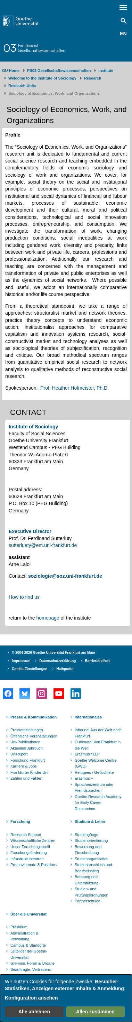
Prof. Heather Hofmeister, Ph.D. (74, 388)
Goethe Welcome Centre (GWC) (96, 763)
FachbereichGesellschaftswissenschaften (41, 48)
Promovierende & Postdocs (33, 865)
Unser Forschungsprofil (30, 847)
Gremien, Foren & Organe (32, 963)
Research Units (22, 86)
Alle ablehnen (34, 1011)
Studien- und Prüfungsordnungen (91, 892)
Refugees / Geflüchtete (94, 772)
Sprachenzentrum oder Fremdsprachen (94, 787)
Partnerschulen (87, 901)
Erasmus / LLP (87, 754)
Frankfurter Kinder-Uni (29, 772)
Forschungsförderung (28, 853)
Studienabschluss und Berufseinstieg (93, 868)
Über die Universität (28, 914)
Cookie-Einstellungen (29, 669)
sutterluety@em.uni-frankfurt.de (43, 545)
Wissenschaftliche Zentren (32, 840)
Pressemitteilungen (26, 730)
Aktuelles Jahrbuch (26, 748)
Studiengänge (86, 835)
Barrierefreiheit (97, 661)
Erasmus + (84, 778)
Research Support (25, 835)
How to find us (24, 597)
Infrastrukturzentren (26, 859)
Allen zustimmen (95, 1011)
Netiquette (64, 669)
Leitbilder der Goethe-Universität (28, 954)
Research (92, 78)
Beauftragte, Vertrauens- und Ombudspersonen (31, 972)
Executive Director (30, 531)
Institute (105, 70)
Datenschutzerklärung (57, 661)
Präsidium (18, 927)
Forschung (20, 821)
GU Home (10, 70)
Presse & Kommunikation (33, 717)
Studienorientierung (91, 840)
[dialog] (66, 998)
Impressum (21, 661)
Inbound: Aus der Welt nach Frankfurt (98, 733)
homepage (47, 618)
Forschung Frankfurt (27, 760)
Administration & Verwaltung (24, 936)
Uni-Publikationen (25, 742)
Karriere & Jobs (23, 766)
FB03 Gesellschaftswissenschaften (59, 70)
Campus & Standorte (28, 945)
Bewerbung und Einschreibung (88, 850)
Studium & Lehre (90, 821)
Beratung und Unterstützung (86, 880)
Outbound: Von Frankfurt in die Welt (98, 745)
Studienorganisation (91, 859)
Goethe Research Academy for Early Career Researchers (98, 803)
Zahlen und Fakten (26, 778)
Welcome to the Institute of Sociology (42, 78)
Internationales (88, 717)
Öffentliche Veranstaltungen (33, 736)
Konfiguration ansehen (31, 998)
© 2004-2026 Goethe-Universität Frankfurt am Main (53, 652)
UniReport (19, 754)
